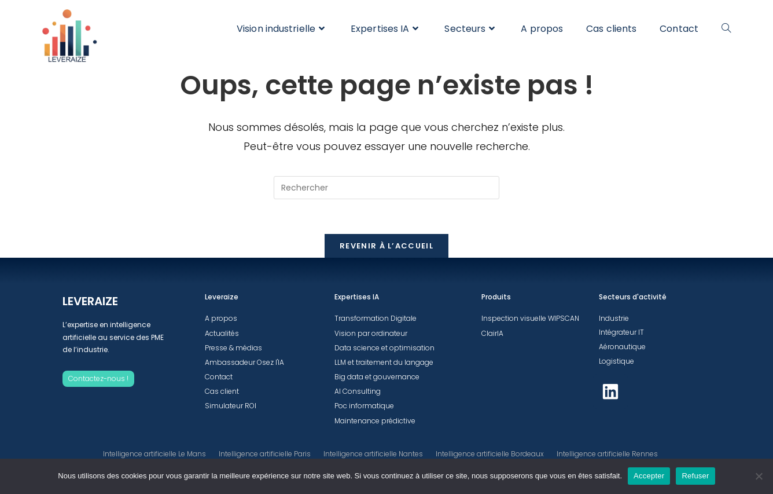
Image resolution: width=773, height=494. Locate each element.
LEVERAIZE (90, 301)
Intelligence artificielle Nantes (373, 454)
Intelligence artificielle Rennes (607, 454)
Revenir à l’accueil (386, 245)
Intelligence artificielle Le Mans (154, 454)
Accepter (649, 475)
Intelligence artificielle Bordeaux (490, 454)
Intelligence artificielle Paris (265, 454)
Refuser (695, 475)
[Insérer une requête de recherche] (386, 187)
